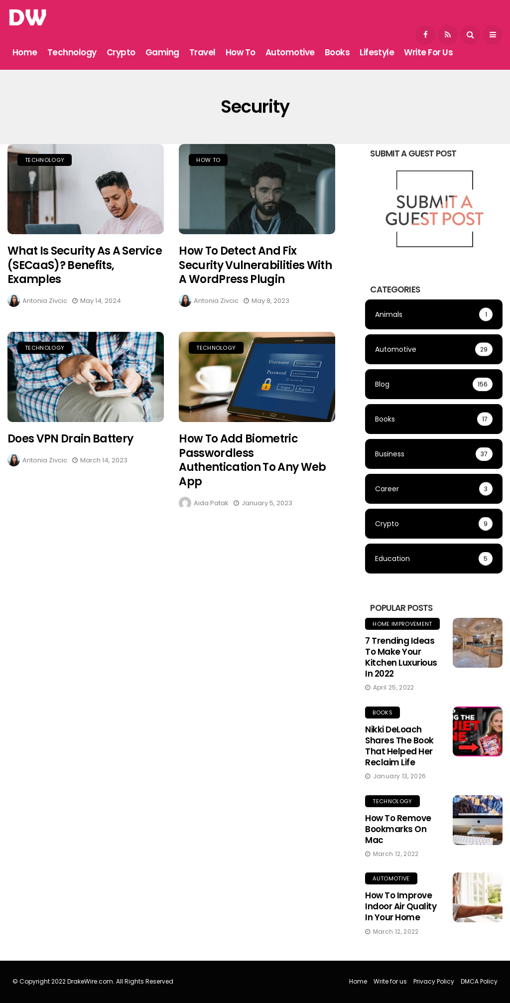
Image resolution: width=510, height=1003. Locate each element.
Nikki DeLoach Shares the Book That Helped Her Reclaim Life (399, 745)
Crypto (121, 52)
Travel (202, 52)
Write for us (428, 52)
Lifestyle (377, 52)
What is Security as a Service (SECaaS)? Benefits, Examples (84, 265)
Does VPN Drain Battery (70, 441)
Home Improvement (402, 624)
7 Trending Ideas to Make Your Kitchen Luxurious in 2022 (401, 657)
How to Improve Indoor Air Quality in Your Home (400, 906)
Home (24, 52)
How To (240, 52)
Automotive (290, 52)
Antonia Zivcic (44, 300)
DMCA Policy (479, 981)
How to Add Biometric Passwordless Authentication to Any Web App (252, 463)
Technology (72, 52)
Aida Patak (211, 505)
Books (337, 52)
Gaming (162, 52)
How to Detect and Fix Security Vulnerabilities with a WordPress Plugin (255, 265)
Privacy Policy (433, 981)
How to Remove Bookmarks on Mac (398, 829)
